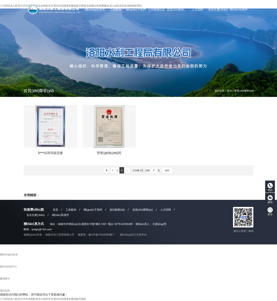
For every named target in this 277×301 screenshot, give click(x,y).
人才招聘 (165, 209)
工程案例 (71, 209)
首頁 (229, 90)
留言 (270, 211)
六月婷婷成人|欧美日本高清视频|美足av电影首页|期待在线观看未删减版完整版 (43, 298)
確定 (167, 170)
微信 (270, 199)
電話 (270, 187)
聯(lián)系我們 (60, 215)
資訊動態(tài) (117, 209)
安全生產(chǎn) (35, 215)
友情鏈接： (32, 195)
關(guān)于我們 (93, 209)
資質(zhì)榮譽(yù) (243, 90)
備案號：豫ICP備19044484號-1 (96, 234)
